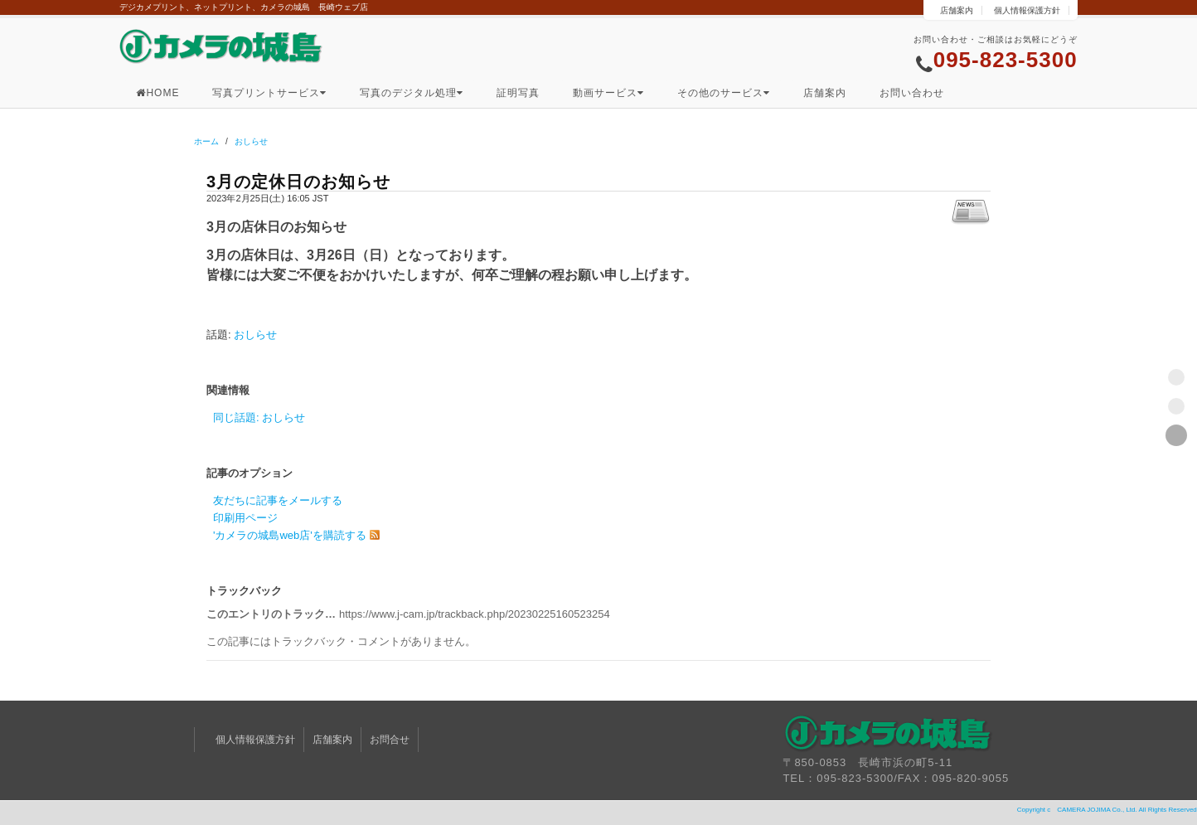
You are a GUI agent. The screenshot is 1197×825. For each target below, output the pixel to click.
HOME (157, 93)
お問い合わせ (912, 93)
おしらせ (251, 141)
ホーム (206, 141)
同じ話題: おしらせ (259, 417)
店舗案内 (956, 10)
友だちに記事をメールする (277, 500)
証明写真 (518, 93)
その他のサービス (723, 93)
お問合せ (390, 739)
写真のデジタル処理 (411, 93)
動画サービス (608, 93)
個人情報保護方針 (1027, 10)
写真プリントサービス (269, 93)
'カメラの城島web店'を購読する (289, 535)
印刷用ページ (245, 518)
